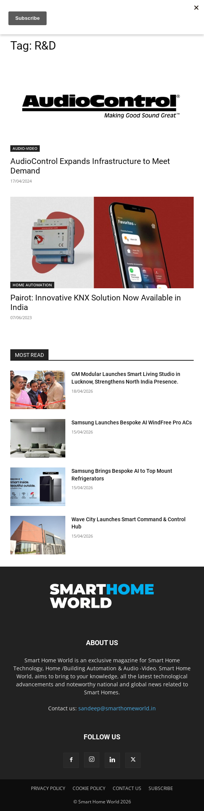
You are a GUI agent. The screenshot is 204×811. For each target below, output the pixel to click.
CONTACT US (127, 788)
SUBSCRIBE (161, 788)
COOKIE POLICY (89, 788)
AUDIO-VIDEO (25, 148)
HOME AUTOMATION (32, 284)
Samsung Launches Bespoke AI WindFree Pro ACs (131, 422)
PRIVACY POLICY (48, 788)
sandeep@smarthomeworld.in (117, 708)
